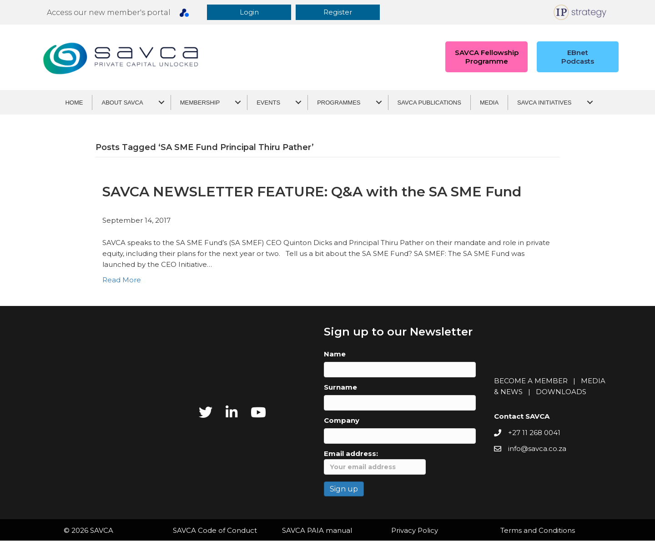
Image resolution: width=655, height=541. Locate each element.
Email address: (375, 462)
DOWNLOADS (561, 392)
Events (268, 103)
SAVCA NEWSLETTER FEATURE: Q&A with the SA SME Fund (311, 192)
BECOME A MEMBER (531, 381)
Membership (200, 103)
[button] (252, 12)
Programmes (338, 103)
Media (489, 103)
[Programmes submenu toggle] (379, 102)
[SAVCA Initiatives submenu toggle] (590, 102)
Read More (121, 280)
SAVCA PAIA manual (317, 530)
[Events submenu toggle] (298, 102)
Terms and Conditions (537, 530)
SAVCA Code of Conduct (215, 530)
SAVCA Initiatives (544, 103)
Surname (340, 387)
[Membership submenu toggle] (238, 102)
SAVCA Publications (429, 103)
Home (74, 103)
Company (341, 420)
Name (335, 354)
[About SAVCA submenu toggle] (161, 102)
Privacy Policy (414, 530)
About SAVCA (122, 103)
